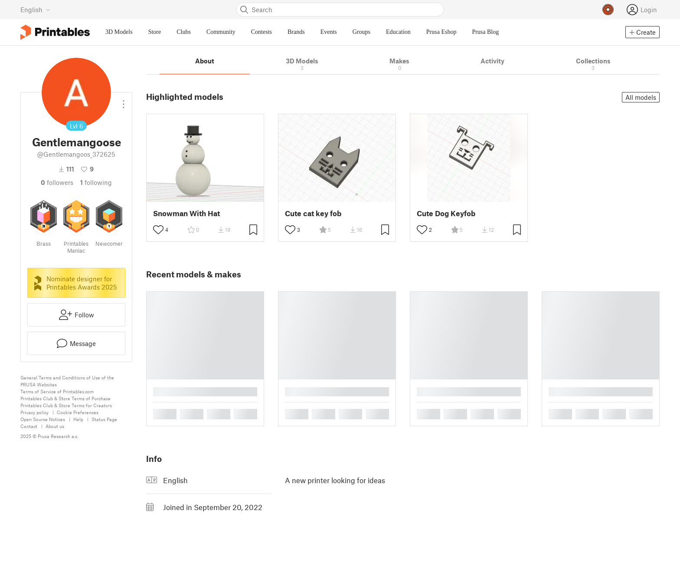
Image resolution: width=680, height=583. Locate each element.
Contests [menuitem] (261, 32)
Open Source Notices (42, 419)
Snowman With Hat (186, 213)
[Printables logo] (55, 32)
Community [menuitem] (220, 32)
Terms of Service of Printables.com (57, 391)
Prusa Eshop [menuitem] (441, 32)
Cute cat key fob (313, 213)
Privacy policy (34, 412)
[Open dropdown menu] (123, 100)
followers (57, 182)
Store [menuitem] (154, 32)
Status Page (104, 419)
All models (640, 97)
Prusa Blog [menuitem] (485, 32)
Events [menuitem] (328, 32)
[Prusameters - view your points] (608, 9)
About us (55, 426)
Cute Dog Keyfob (446, 213)
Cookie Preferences (77, 412)
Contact (28, 426)
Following (96, 182)
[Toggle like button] (158, 229)
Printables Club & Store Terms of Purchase (65, 398)
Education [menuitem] (398, 32)
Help (78, 419)
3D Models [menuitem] (119, 32)
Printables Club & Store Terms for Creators (66, 405)
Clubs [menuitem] (184, 32)
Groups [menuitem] (361, 32)
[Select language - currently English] (35, 9)
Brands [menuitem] (296, 32)
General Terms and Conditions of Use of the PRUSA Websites (67, 381)
